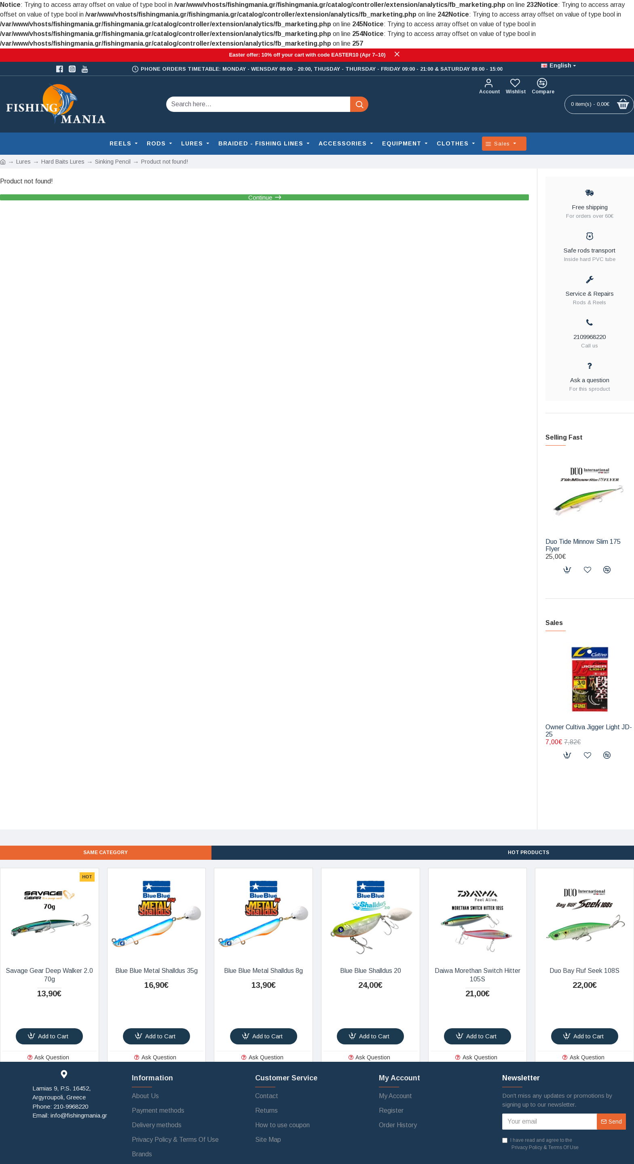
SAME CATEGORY (106, 851)
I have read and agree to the (541, 1144)
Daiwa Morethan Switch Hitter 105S (477, 975)
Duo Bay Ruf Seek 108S (584, 970)
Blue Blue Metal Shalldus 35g (156, 970)
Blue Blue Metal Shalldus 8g (263, 970)
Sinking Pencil (113, 161)
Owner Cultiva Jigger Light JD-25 (588, 731)
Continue (260, 203)
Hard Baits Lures (63, 161)
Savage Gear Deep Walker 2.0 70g (49, 975)
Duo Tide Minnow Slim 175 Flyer (583, 545)
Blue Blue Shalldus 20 (370, 970)
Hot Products (528, 851)
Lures (23, 161)
